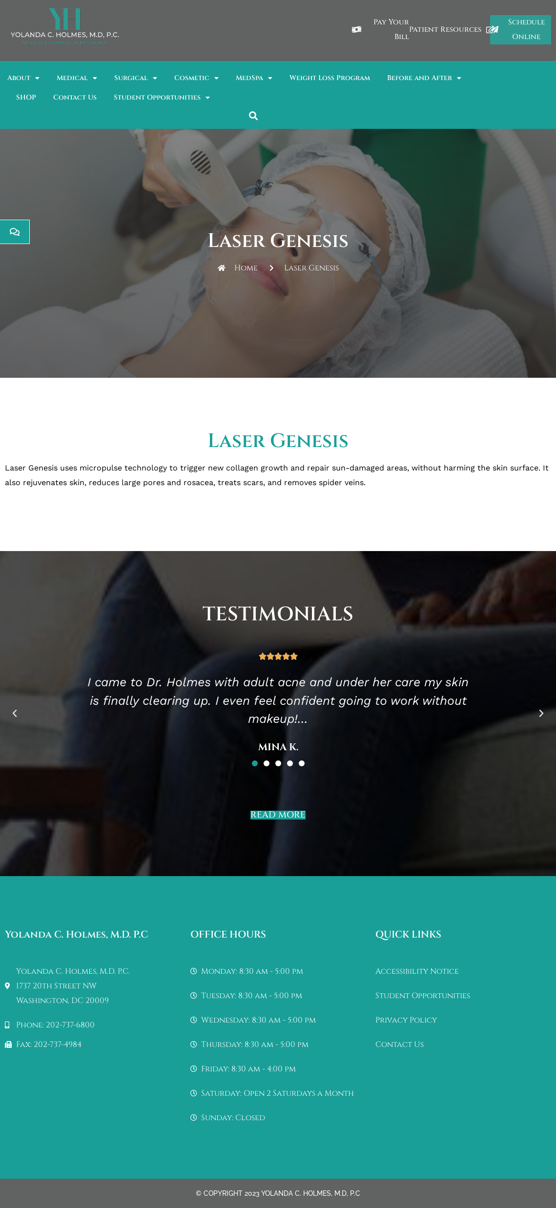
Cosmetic (196, 78)
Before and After (424, 78)
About (23, 78)
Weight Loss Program (329, 77)
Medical (77, 78)
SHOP (26, 97)
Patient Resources (451, 29)
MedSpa (254, 78)
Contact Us (75, 97)
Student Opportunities (162, 97)
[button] (254, 115)
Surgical (135, 78)
